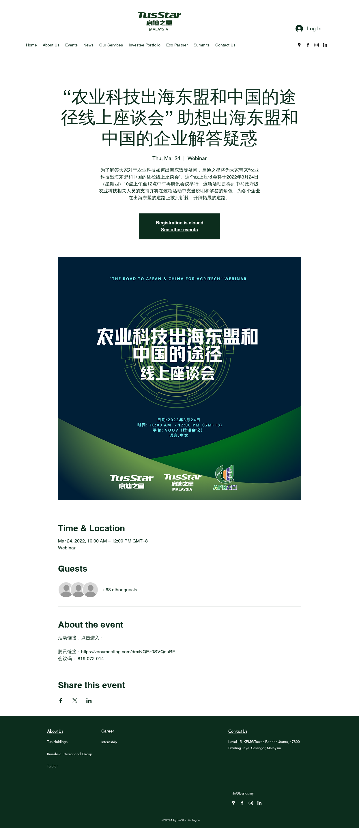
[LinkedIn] (325, 45)
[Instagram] (316, 45)
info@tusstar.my (242, 793)
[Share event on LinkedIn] (89, 700)
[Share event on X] (75, 700)
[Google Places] (299, 45)
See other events (179, 229)
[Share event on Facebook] (60, 700)
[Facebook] (308, 45)
